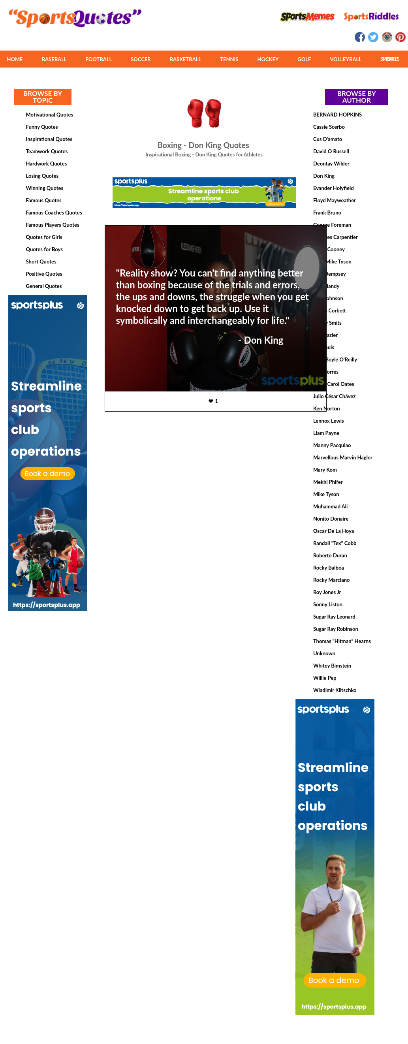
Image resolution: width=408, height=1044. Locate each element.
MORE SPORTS (390, 59)
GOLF (304, 59)
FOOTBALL (99, 59)
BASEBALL (54, 59)
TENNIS (229, 59)
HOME (15, 59)
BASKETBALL (185, 59)
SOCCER (140, 59)
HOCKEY (267, 59)
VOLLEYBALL (345, 59)
